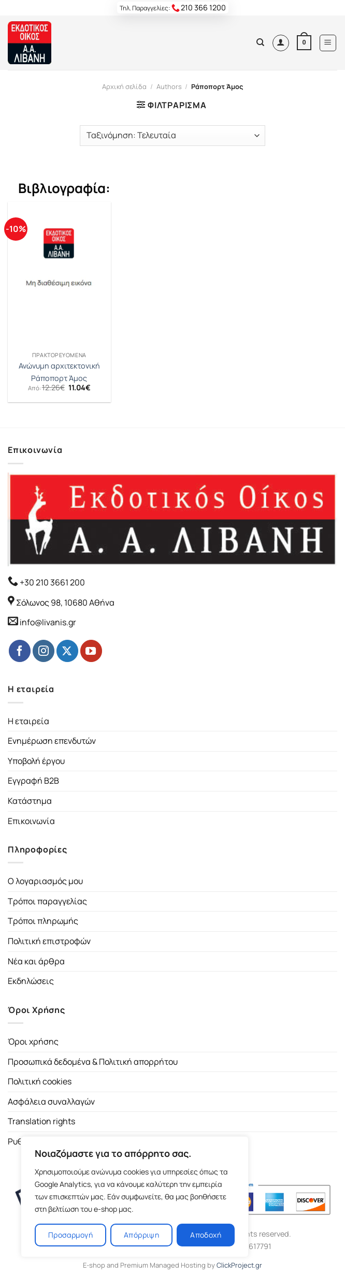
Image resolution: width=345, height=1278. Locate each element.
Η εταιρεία (28, 721)
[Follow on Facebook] (20, 651)
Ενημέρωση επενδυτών (52, 740)
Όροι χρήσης (33, 1041)
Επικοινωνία (31, 821)
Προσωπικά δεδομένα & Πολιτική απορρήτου (93, 1061)
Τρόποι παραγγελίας (47, 901)
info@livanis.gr (48, 622)
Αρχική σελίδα (124, 86)
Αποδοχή (205, 1235)
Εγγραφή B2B (33, 780)
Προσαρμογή (70, 1235)
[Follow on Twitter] (67, 651)
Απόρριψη (141, 1235)
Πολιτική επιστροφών (49, 941)
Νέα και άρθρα (36, 961)
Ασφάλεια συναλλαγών (51, 1101)
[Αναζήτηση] (260, 42)
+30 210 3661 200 (51, 582)
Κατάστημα (30, 800)
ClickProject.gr (239, 1265)
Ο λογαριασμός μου (45, 881)
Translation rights (41, 1121)
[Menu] (328, 43)
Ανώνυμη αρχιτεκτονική (59, 366)
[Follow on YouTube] (91, 651)
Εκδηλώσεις (31, 981)
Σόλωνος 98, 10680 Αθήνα (65, 602)
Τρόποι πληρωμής (43, 921)
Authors (169, 86)
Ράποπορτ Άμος (59, 378)
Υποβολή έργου (36, 761)
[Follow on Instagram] (43, 651)
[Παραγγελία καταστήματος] (172, 135)
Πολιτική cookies (39, 1081)
